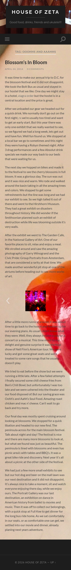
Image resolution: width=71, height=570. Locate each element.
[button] (7, 301)
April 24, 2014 (14, 69)
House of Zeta (35, 12)
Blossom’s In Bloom (26, 62)
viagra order (26, 95)
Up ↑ (53, 562)
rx (20, 118)
